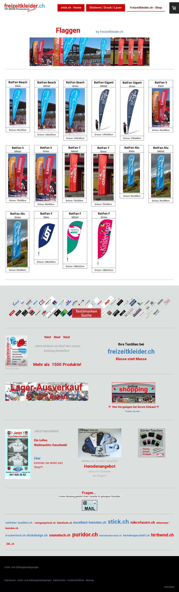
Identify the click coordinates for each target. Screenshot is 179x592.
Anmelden (169, 587)
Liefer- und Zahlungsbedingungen (21, 567)
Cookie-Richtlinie (75, 580)
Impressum (10, 580)
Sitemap (90, 580)
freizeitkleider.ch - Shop (146, 7)
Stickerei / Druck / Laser (105, 7)
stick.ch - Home (71, 7)
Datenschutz (59, 580)
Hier (37, 458)
